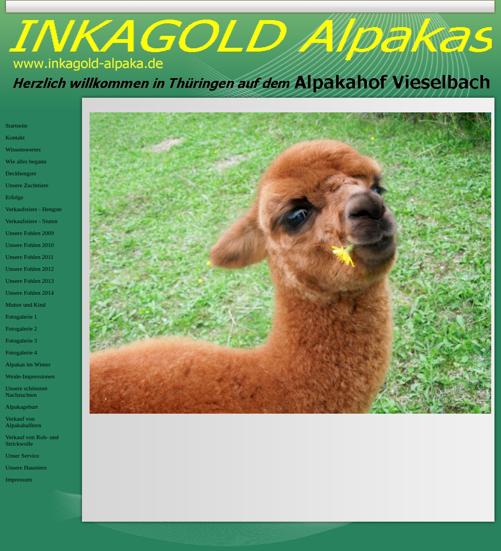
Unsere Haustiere (26, 467)
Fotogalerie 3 (21, 340)
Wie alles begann (25, 161)
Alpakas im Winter (27, 364)
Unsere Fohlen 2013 (29, 280)
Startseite (16, 125)
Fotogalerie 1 (21, 316)
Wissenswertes (23, 149)
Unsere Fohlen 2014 (29, 292)
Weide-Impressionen (30, 376)
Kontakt (14, 137)
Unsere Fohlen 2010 (29, 245)
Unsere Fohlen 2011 (29, 257)
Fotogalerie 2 (21, 328)
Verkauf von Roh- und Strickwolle (32, 440)
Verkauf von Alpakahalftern (23, 421)
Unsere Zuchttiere (26, 185)
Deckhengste (20, 173)
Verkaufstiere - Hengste (33, 209)
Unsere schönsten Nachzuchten (26, 391)
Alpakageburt (21, 406)
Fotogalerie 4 (21, 352)
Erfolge (14, 197)
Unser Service (22, 455)
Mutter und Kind (25, 304)
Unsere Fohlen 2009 (29, 233)
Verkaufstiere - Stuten (31, 221)
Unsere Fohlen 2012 (29, 268)
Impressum (18, 479)
